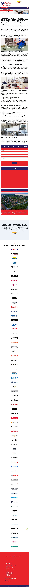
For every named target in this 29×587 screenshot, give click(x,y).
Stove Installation (8, 574)
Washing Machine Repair (10, 569)
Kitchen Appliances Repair (6, 9)
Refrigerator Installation (9, 573)
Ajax (1, 9)
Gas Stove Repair (8, 566)
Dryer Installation (8, 571)
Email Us (8, 580)
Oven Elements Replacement (10, 568)
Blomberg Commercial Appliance (6, 102)
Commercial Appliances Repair (11, 565)
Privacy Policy (8, 575)
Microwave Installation (9, 572)
